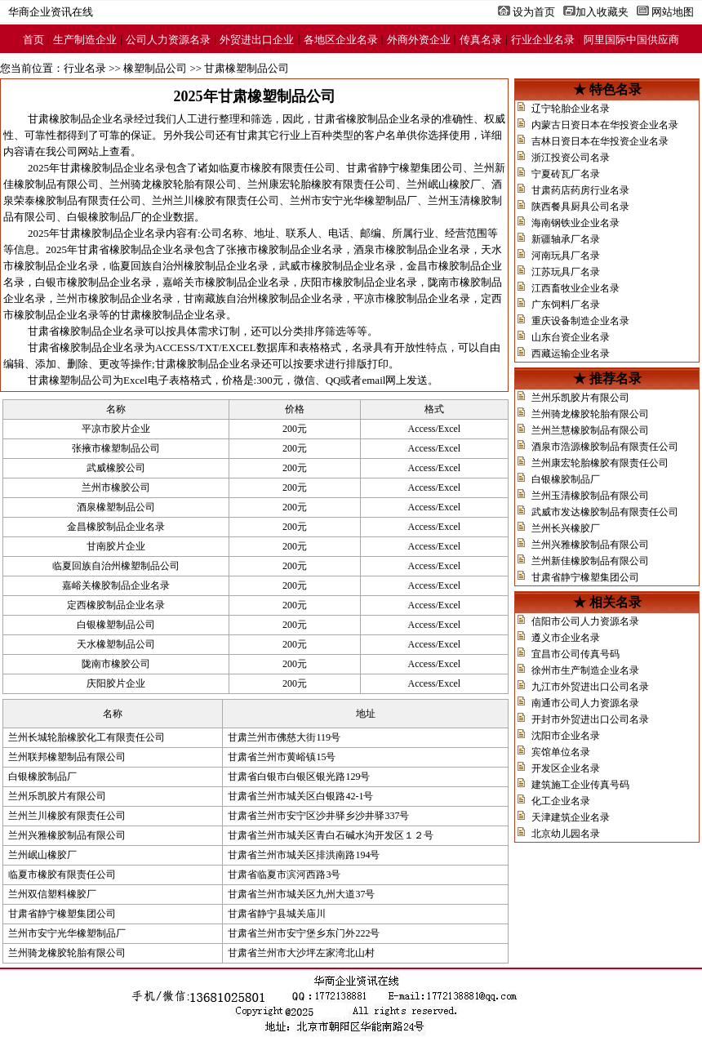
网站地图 (672, 12)
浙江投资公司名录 (570, 157)
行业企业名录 (543, 39)
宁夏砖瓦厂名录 (565, 174)
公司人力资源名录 (168, 39)
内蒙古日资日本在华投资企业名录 (604, 125)
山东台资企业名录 (570, 337)
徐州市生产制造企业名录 (585, 670)
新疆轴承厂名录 (565, 239)
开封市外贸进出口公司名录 (590, 719)
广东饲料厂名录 (565, 304)
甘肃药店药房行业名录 (580, 190)
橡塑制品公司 (155, 68)
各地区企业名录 (341, 39)
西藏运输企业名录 (570, 353)
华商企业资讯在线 (50, 12)
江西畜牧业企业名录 (575, 288)
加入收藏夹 (602, 12)
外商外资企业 (419, 39)
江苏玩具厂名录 (565, 272)
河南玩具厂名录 (565, 255)
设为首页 (534, 12)
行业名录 (85, 68)
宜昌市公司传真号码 (575, 654)
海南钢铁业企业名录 (575, 223)
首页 (33, 39)
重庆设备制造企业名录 (580, 321)
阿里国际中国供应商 (631, 39)
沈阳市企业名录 (565, 735)
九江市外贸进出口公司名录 (590, 686)
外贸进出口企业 (257, 39)
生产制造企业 (85, 39)
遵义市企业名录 (565, 637)
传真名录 (481, 39)
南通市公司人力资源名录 (585, 703)
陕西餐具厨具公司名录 (580, 206)
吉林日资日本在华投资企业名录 (600, 141)
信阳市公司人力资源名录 (585, 621)
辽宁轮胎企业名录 (570, 108)
